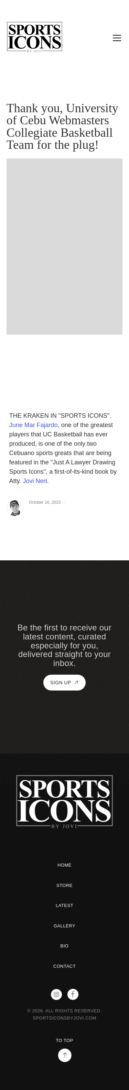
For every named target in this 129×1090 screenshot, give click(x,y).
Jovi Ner (34, 481)
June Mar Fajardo (33, 425)
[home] (47, 38)
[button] (115, 38)
